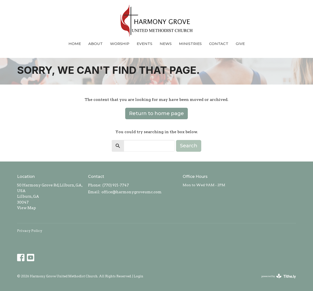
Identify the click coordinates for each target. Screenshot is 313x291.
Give (240, 43)
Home (74, 43)
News (166, 43)
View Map (26, 208)
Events (144, 43)
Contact (218, 43)
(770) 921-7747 (115, 185)
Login (138, 276)
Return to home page (156, 113)
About (95, 43)
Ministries (190, 43)
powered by (278, 276)
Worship (119, 43)
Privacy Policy (29, 231)
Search (188, 146)
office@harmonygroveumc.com (131, 192)
